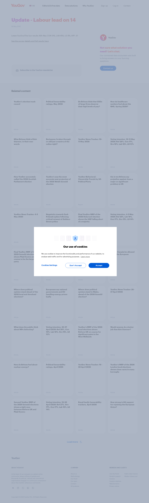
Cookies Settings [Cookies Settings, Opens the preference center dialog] (49, 265)
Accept (99, 265)
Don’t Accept (76, 265)
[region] (75, 251)
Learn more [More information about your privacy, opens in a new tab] (85, 256)
